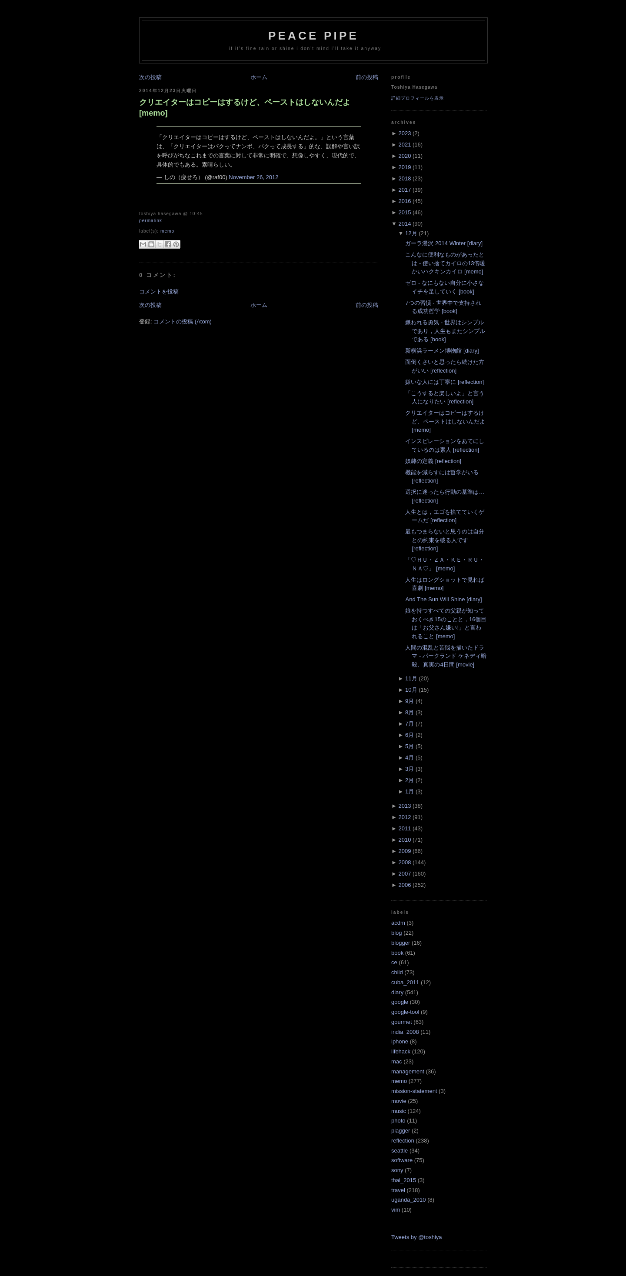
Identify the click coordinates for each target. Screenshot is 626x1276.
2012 (404, 817)
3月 (409, 769)
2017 (404, 190)
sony (397, 1170)
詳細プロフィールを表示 (417, 98)
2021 (404, 144)
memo (167, 231)
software (402, 1160)
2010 (404, 839)
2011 (404, 828)
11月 (411, 678)
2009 (404, 851)
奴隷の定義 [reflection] (433, 461)
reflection (402, 1140)
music (398, 1111)
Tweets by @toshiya (416, 1237)
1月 (409, 791)
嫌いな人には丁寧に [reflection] (444, 382)
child (397, 972)
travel (398, 1190)
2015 (404, 212)
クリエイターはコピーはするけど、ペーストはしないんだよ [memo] (244, 107)
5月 (409, 746)
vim (395, 1209)
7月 (409, 723)
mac (396, 1061)
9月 (409, 701)
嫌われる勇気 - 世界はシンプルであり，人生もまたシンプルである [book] (445, 331)
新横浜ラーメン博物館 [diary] (442, 350)
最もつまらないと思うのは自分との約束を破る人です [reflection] (444, 540)
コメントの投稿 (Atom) (182, 321)
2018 (404, 178)
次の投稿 (150, 77)
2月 (409, 780)
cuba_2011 (405, 982)
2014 (404, 223)
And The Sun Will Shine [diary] (443, 599)
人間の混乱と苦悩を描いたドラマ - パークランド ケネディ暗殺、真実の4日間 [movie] (445, 656)
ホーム (258, 77)
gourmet (401, 1022)
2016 (404, 201)
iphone (399, 1041)
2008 (404, 862)
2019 (404, 167)
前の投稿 (367, 77)
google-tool (405, 1012)
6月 (409, 735)
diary (397, 992)
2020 (404, 156)
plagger (400, 1130)
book (397, 953)
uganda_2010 (408, 1199)
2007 (404, 873)
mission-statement (414, 1091)
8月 (409, 712)
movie (398, 1101)
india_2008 (405, 1032)
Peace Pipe (313, 35)
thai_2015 (403, 1180)
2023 (404, 133)
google (399, 1002)
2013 (404, 806)
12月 (411, 233)
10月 (411, 689)
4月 (409, 757)
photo (398, 1120)
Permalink (150, 220)
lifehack (400, 1051)
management (407, 1071)
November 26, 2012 (253, 177)
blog (396, 933)
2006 (404, 885)
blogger (400, 943)
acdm (398, 923)
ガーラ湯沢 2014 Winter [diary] (444, 243)
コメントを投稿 (159, 291)
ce (394, 962)
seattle (399, 1150)
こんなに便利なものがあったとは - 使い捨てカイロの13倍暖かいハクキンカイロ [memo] (445, 263)
